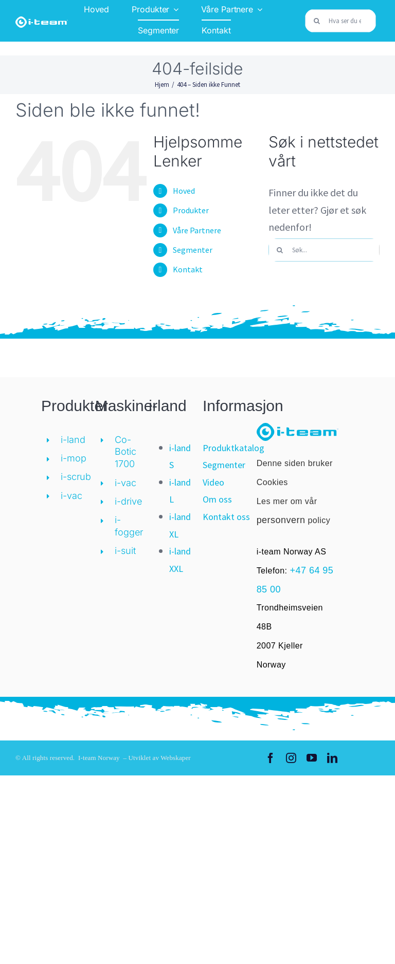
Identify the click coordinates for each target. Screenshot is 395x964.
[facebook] (270, 758)
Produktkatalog (233, 448)
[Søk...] (324, 250)
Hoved (184, 191)
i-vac (71, 495)
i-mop (73, 458)
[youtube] (312, 758)
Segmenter (192, 250)
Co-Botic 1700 (125, 452)
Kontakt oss (226, 517)
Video (213, 482)
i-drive (128, 501)
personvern (281, 520)
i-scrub (76, 476)
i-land (73, 439)
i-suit (125, 550)
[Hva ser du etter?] (340, 20)
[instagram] (291, 758)
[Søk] (316, 20)
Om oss (217, 499)
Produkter (191, 210)
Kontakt (188, 269)
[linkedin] (332, 758)
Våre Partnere (197, 230)
